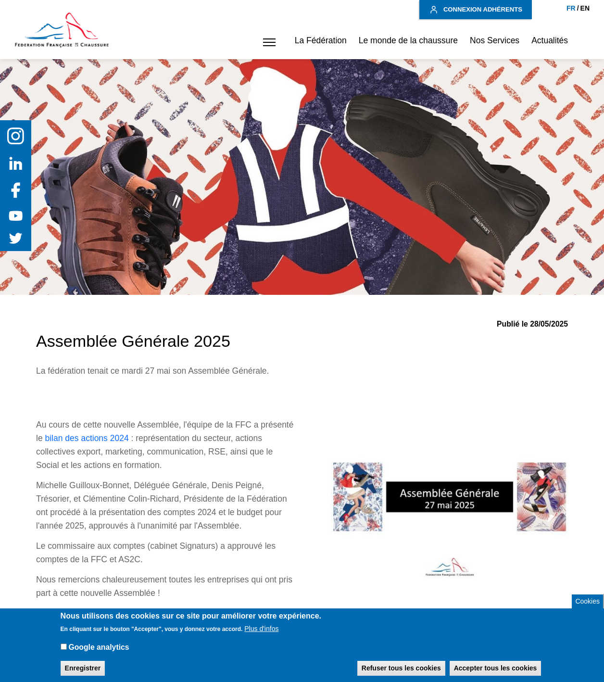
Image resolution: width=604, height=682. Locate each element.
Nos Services (494, 40)
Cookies (587, 607)
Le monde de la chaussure (408, 40)
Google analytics (98, 654)
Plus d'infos (261, 635)
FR (571, 8)
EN (585, 8)
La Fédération (321, 40)
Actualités (549, 40)
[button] (267, 42)
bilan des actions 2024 (86, 438)
